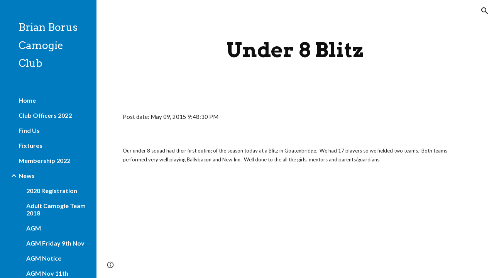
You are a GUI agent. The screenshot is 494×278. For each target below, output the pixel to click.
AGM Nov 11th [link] (47, 273)
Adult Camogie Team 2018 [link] (56, 209)
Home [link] (27, 100)
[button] (484, 11)
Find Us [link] (29, 130)
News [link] (27, 175)
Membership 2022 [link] (44, 160)
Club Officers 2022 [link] (45, 115)
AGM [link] (33, 228)
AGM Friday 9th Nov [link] (55, 243)
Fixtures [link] (30, 145)
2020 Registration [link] (51, 190)
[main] (295, 50)
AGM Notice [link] (43, 258)
